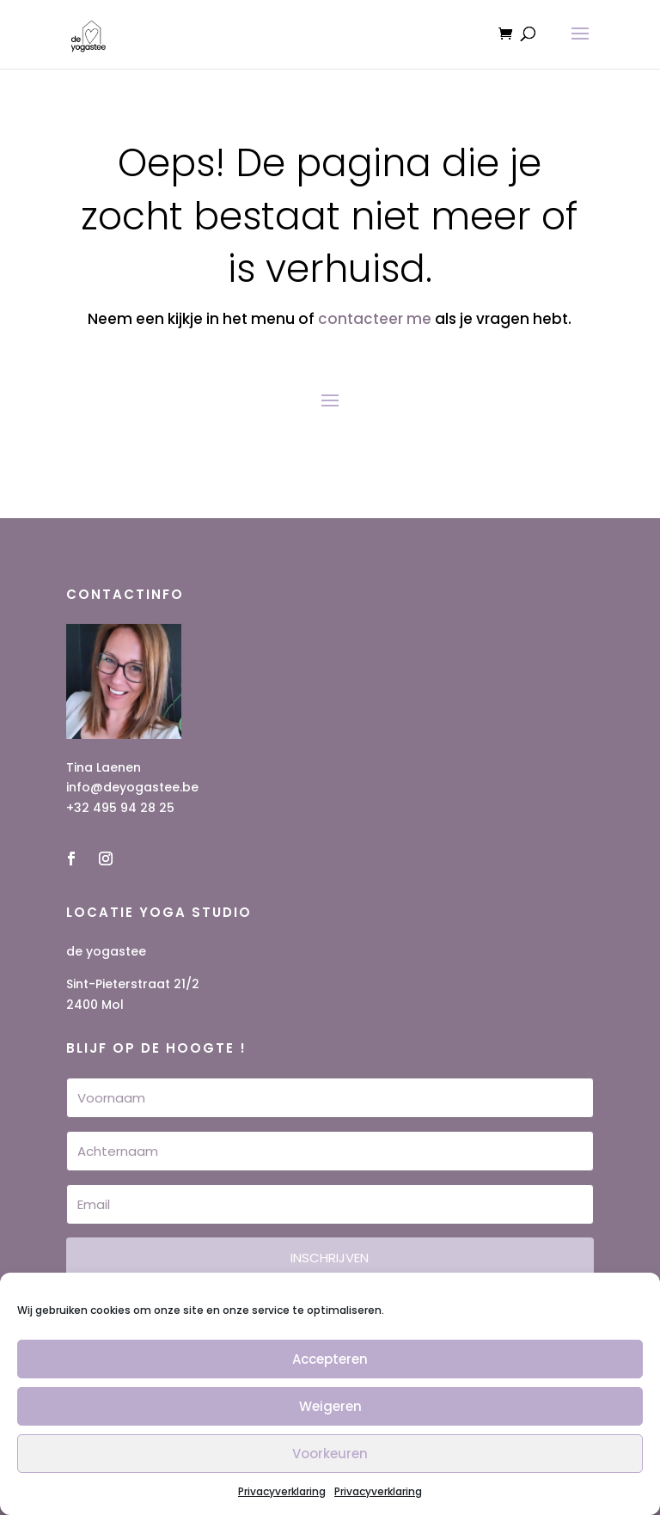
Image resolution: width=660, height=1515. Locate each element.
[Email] (330, 1204)
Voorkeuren (330, 1454)
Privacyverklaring (282, 1491)
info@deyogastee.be (132, 787)
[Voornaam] (330, 1098)
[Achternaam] (330, 1151)
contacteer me (374, 318)
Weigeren (330, 1406)
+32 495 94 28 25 (120, 807)
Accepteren (330, 1359)
